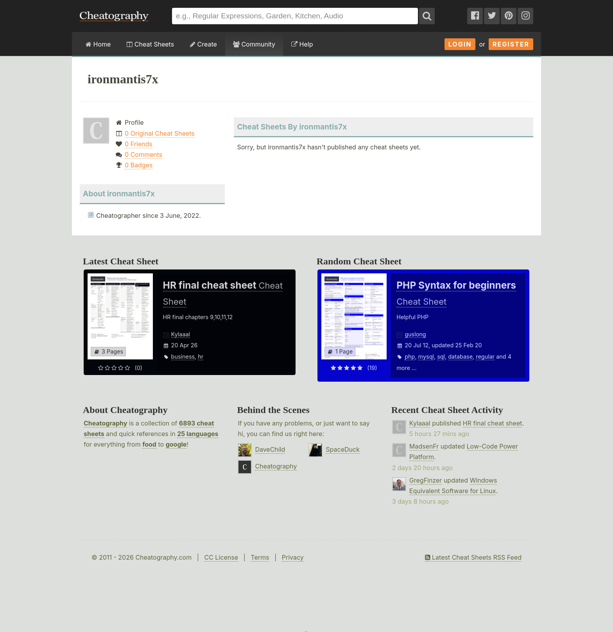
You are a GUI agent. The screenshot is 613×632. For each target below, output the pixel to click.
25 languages (197, 434)
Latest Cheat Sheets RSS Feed (473, 557)
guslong (415, 334)
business (183, 356)
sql (441, 356)
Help (302, 44)
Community (254, 44)
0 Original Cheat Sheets (160, 133)
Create (203, 44)
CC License (221, 557)
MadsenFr (424, 446)
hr (200, 356)
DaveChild (270, 449)
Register (511, 44)
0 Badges (138, 165)
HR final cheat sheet (492, 423)
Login (460, 44)
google (176, 444)
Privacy (293, 557)
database (460, 356)
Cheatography (105, 423)
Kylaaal (180, 334)
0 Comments (143, 154)
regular (485, 356)
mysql (426, 356)
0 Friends (138, 144)
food (149, 444)
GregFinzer (425, 480)
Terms (260, 557)
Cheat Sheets (150, 44)
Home (98, 44)
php (410, 356)
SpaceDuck (343, 449)
